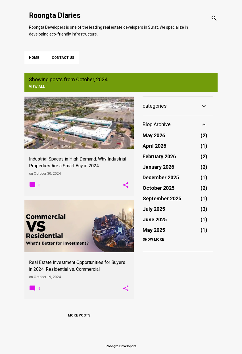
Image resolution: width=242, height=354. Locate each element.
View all (37, 87)
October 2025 (158, 188)
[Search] (214, 18)
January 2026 (158, 167)
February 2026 (159, 156)
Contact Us (63, 58)
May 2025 (154, 230)
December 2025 (161, 177)
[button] (125, 185)
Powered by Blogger (121, 334)
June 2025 (155, 219)
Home (34, 58)
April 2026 (154, 146)
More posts (79, 315)
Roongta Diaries (54, 15)
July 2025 (154, 209)
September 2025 (162, 198)
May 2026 (154, 135)
